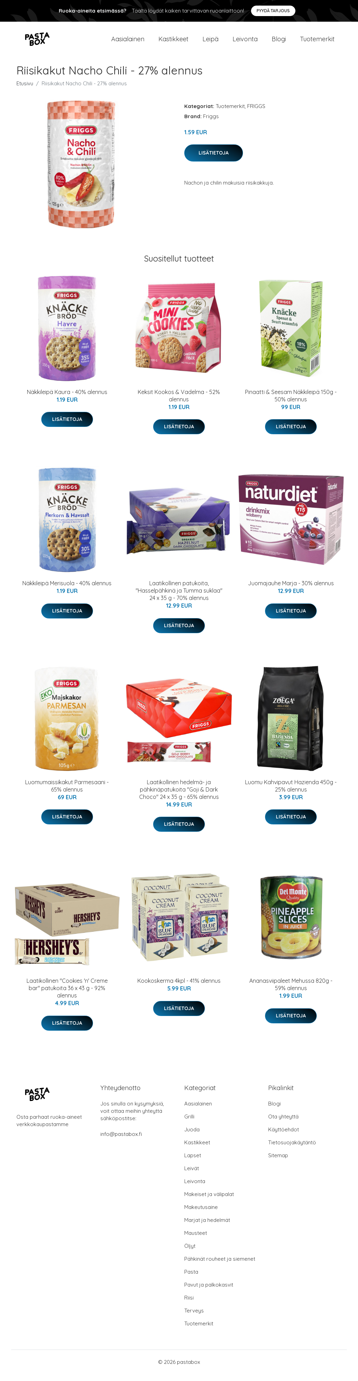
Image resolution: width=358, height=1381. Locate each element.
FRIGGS (256, 113)
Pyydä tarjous (273, 10)
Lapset (192, 1162)
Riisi (189, 1304)
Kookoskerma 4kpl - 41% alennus (179, 987)
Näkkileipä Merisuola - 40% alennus (67, 590)
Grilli (189, 1123)
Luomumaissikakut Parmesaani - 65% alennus (67, 793)
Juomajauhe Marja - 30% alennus (291, 590)
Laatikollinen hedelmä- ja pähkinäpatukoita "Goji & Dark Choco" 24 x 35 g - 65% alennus (179, 796)
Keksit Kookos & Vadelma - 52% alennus (179, 402)
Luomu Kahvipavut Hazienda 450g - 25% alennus (291, 793)
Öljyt (189, 1253)
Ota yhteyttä (283, 1123)
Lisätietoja (214, 160)
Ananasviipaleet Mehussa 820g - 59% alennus (290, 991)
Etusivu (24, 90)
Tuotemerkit (317, 42)
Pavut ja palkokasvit (208, 1291)
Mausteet (195, 1240)
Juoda (192, 1136)
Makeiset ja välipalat (209, 1201)
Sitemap (278, 1162)
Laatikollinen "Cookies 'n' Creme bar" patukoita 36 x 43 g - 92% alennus (67, 995)
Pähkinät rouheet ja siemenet (219, 1265)
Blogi (279, 42)
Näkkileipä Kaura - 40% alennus (67, 398)
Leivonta (245, 42)
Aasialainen (127, 42)
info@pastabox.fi (121, 1141)
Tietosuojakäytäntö (292, 1149)
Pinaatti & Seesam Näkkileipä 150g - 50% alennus (291, 402)
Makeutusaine (201, 1214)
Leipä (210, 42)
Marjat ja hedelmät (207, 1227)
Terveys (194, 1317)
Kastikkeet (173, 42)
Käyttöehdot (283, 1136)
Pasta (191, 1278)
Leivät (191, 1175)
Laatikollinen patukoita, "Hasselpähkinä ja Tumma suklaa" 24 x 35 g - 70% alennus (179, 597)
